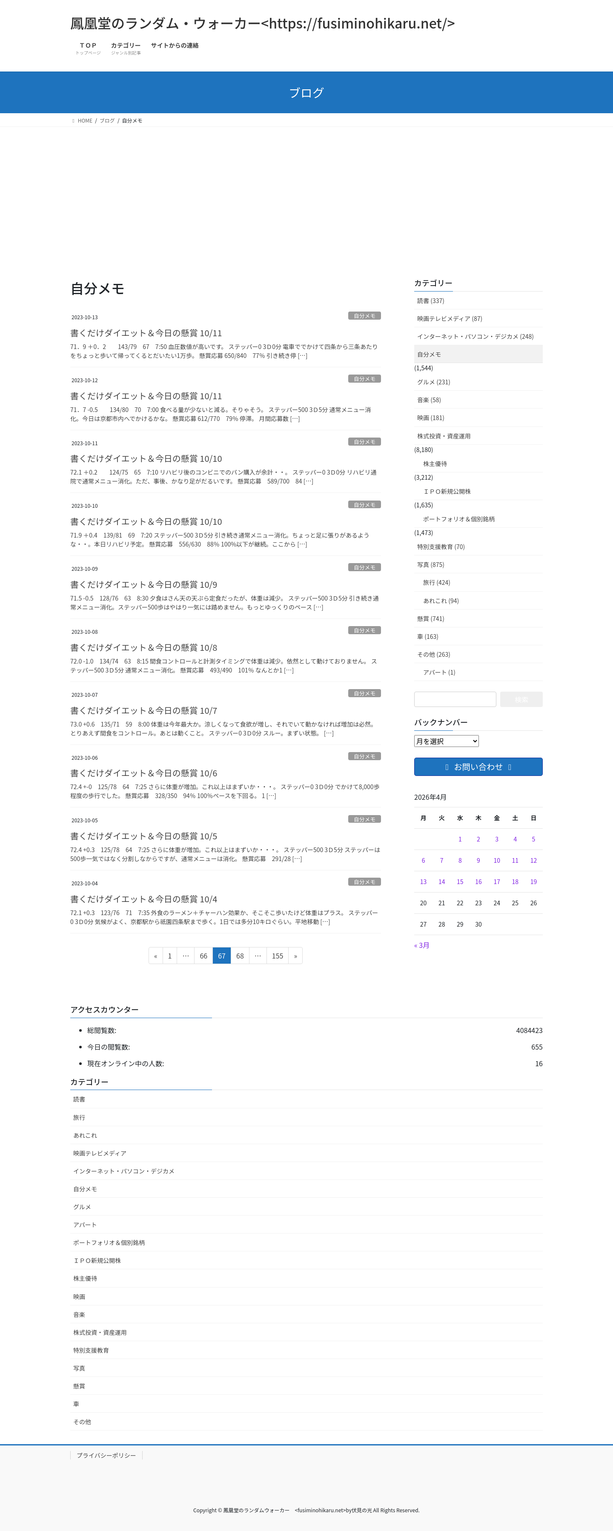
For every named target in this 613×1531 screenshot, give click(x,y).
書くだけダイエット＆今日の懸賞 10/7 (143, 710)
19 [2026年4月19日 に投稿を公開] (533, 881)
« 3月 (422, 945)
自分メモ (364, 316)
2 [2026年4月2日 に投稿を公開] (478, 839)
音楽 (79, 1314)
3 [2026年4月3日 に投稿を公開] (496, 839)
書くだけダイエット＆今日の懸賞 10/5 (143, 836)
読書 (79, 1099)
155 (278, 957)
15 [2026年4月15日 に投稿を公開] (460, 881)
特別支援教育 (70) (441, 546)
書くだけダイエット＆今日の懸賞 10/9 (143, 584)
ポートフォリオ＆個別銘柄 (459, 519)
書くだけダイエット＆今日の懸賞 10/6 (143, 773)
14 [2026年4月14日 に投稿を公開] (441, 881)
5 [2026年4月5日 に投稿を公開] (534, 839)
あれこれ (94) (441, 600)
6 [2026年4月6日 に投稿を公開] (423, 860)
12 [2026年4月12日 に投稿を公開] (533, 860)
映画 (79, 1296)
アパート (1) (439, 672)
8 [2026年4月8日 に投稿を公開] (460, 860)
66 (203, 957)
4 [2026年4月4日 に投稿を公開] (515, 839)
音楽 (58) (429, 399)
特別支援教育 (91, 1350)
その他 (82, 1421)
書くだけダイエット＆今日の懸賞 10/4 (143, 899)
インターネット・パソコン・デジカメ (124, 1171)
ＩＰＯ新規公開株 (447, 491)
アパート (85, 1224)
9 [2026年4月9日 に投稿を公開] (478, 860)
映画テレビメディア (99, 1153)
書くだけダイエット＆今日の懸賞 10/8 (143, 647)
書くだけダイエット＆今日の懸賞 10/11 (146, 332)
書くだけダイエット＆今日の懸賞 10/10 (146, 458)
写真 (79, 1368)
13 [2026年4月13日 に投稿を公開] (423, 881)
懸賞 (79, 1386)
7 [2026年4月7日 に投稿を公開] (442, 860)
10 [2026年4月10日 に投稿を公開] (496, 860)
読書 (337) (430, 300)
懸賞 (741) (430, 618)
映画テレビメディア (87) (449, 318)
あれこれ (85, 1135)
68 (240, 957)
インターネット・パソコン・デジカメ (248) (475, 336)
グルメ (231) (433, 382)
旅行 (79, 1117)
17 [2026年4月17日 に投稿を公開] (496, 881)
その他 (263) (433, 654)
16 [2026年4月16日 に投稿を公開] (478, 881)
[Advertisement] (306, 190)
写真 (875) (430, 564)
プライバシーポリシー (106, 1455)
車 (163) (427, 636)
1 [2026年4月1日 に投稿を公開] (460, 839)
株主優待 (435, 463)
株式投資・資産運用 (444, 436)
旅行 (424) (436, 582)
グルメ (82, 1206)
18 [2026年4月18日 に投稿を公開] (515, 881)
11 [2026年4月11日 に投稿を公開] (515, 860)
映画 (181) (430, 417)
